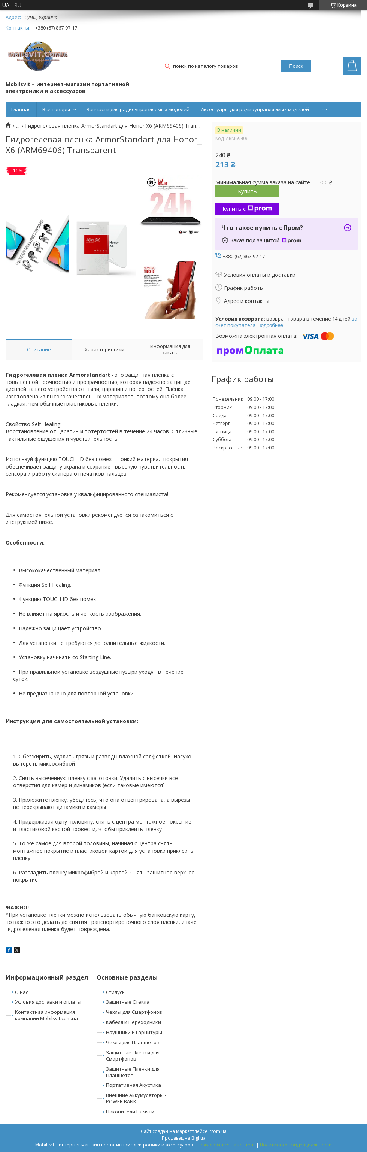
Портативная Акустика (133, 1085)
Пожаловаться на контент (226, 1145)
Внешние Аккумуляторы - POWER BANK (136, 1098)
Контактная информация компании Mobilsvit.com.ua (46, 1015)
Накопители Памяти (130, 1111)
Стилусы (116, 992)
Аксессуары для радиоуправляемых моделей (255, 109)
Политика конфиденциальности (296, 1145)
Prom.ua (218, 1131)
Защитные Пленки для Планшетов (133, 1072)
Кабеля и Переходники (133, 1022)
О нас (21, 992)
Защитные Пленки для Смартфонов (133, 1055)
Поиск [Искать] (296, 66)
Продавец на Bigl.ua (184, 1138)
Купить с (247, 208)
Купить (247, 191)
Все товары (56, 109)
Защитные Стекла (127, 1001)
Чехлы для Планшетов (133, 1042)
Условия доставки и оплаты (48, 1001)
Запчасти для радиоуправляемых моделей (138, 109)
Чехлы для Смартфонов (134, 1012)
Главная (21, 109)
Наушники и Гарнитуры (134, 1032)
